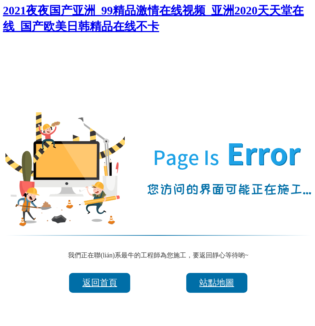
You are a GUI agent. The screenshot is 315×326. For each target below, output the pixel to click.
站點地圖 (216, 282)
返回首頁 (99, 282)
